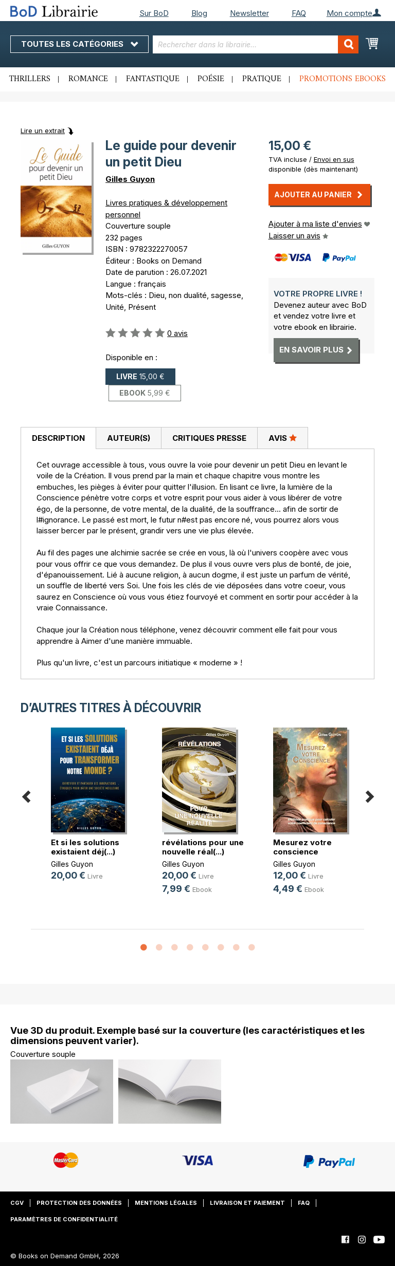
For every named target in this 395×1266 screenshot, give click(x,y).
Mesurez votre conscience (302, 847)
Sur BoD (154, 13)
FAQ (299, 13)
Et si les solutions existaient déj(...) (85, 847)
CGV (17, 1202)
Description (58, 438)
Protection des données (79, 1202)
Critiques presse (209, 438)
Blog (199, 13)
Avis (282, 437)
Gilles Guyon (130, 179)
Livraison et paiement (247, 1202)
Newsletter (249, 13)
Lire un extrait (43, 130)
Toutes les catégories (79, 44)
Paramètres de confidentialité (64, 1219)
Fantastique (152, 79)
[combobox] (255, 44)
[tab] (58, 438)
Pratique (261, 79)
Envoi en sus (334, 159)
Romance (88, 79)
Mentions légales (166, 1202)
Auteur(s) (128, 438)
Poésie (211, 79)
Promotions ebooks (342, 79)
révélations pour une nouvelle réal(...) (203, 847)
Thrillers (29, 79)
